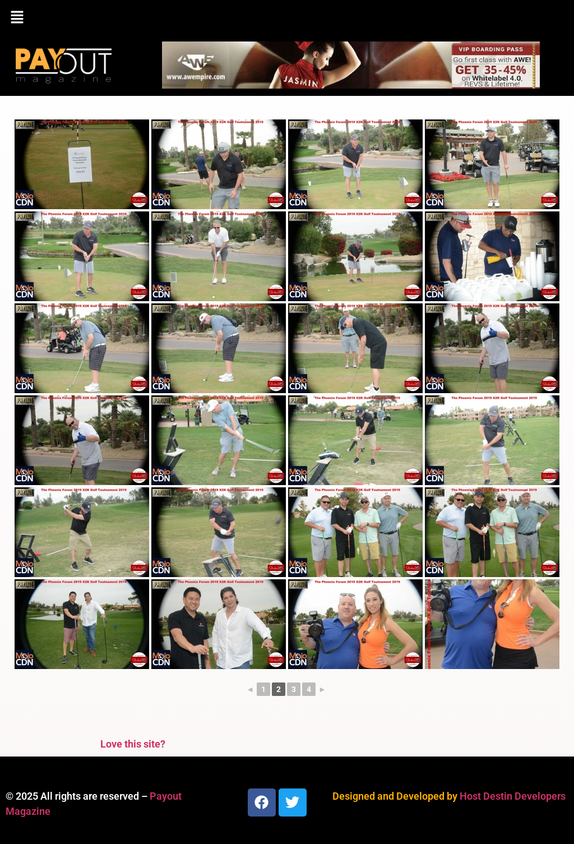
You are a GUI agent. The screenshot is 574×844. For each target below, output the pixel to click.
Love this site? (132, 744)
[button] (287, 18)
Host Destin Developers (513, 796)
